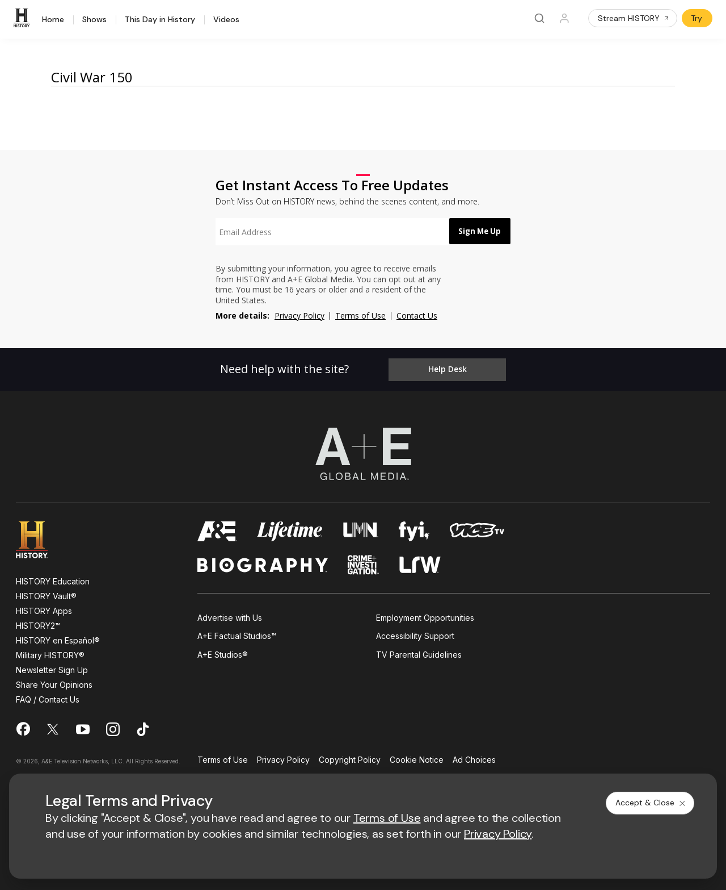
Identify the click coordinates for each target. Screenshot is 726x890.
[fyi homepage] (414, 529)
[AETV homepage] (217, 529)
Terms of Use (360, 315)
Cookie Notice (417, 758)
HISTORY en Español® (58, 638)
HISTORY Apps (44, 608)
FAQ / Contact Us (47, 697)
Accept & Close (651, 802)
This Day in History (160, 19)
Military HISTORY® (50, 653)
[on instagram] (113, 727)
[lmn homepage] (361, 529)
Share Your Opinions (54, 682)
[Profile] (564, 18)
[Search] (539, 18)
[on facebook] (22, 726)
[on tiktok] (143, 727)
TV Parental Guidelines (419, 652)
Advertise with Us (229, 615)
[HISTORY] (23, 18)
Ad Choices (474, 758)
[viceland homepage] (477, 529)
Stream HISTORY (634, 18)
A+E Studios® (222, 652)
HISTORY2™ (38, 623)
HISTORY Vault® (46, 594)
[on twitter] (53, 727)
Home (53, 19)
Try (696, 18)
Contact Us (416, 315)
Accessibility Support (415, 634)
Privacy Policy (299, 315)
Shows (94, 19)
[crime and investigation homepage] (363, 563)
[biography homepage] (262, 563)
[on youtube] (83, 727)
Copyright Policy (350, 758)
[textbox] (327, 231)
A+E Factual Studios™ (236, 634)
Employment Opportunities (425, 615)
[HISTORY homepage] (40, 537)
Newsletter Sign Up (52, 667)
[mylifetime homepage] (290, 529)
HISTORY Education (53, 579)
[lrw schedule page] (420, 563)
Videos (226, 19)
